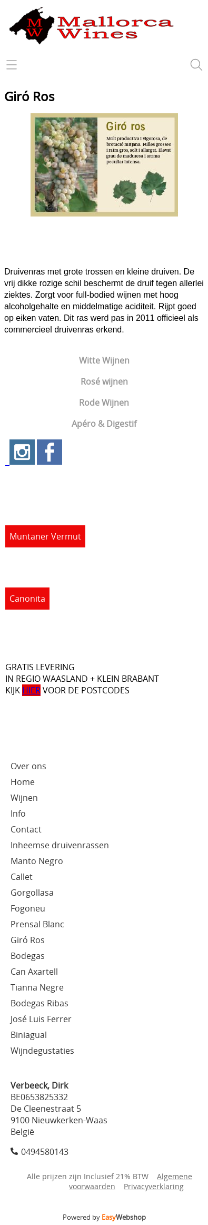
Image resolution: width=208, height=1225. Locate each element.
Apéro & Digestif (104, 423)
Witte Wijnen (104, 360)
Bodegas (28, 956)
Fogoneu (28, 908)
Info (18, 813)
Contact (26, 829)
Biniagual (29, 1035)
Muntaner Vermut (45, 536)
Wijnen (24, 797)
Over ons (28, 766)
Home (23, 782)
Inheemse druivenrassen (60, 845)
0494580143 (44, 1152)
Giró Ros (28, 940)
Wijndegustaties (42, 1050)
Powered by (104, 1217)
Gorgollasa (32, 892)
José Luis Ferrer (41, 1019)
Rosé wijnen (104, 381)
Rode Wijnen (104, 402)
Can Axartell (34, 971)
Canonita (27, 598)
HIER (31, 690)
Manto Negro (37, 861)
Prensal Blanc (37, 924)
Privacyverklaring (154, 1186)
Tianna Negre (37, 987)
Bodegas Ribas (39, 1003)
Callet (22, 877)
